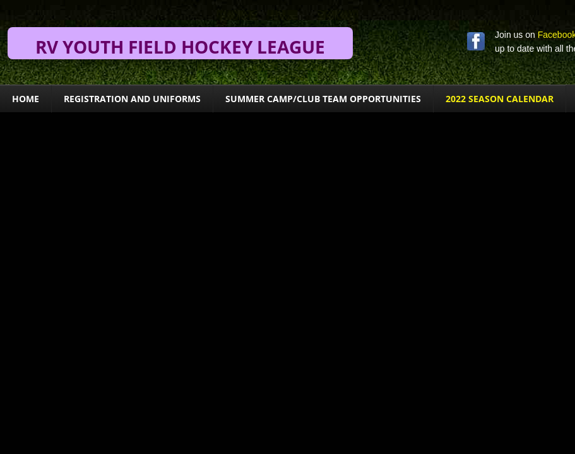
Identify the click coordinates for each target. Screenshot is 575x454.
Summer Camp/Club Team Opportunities (323, 99)
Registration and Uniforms (132, 99)
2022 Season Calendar (500, 99)
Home (25, 99)
